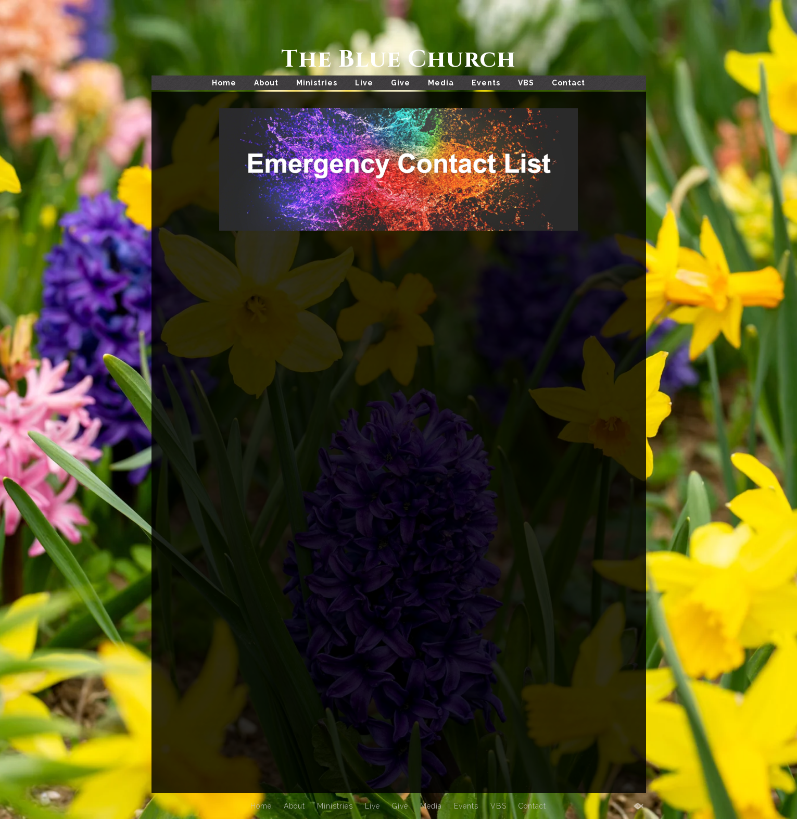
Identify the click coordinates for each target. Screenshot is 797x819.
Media (441, 83)
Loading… (336, 497)
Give (400, 83)
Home (224, 83)
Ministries (316, 83)
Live (364, 83)
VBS (526, 83)
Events (486, 83)
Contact (568, 83)
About (266, 83)
